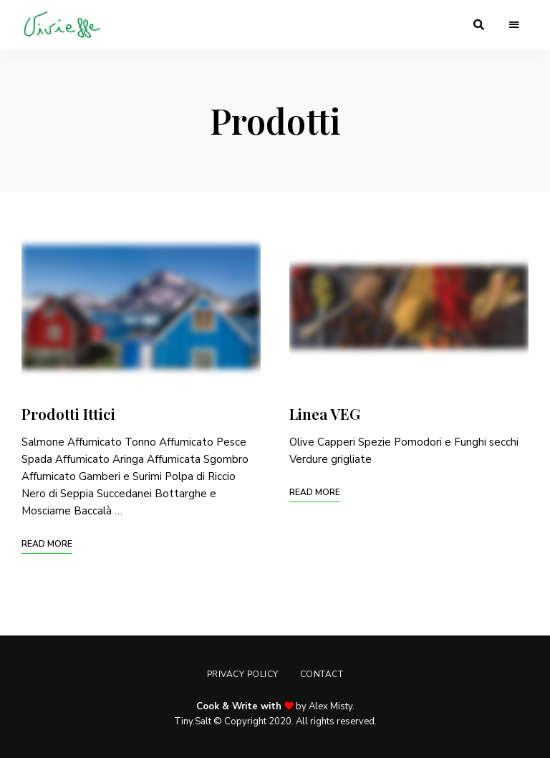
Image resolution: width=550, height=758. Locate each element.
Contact (322, 674)
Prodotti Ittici (68, 413)
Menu (514, 25)
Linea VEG (324, 413)
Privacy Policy (243, 674)
